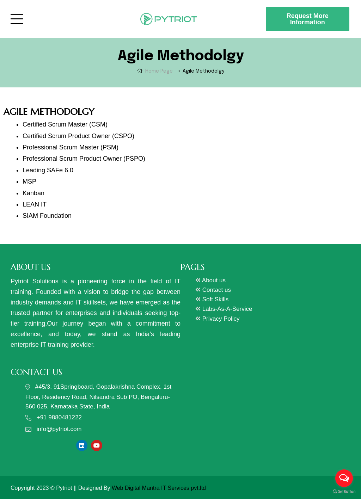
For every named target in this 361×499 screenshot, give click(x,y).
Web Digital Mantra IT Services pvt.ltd (159, 488)
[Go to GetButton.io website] (344, 491)
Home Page (159, 71)
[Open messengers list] (344, 478)
